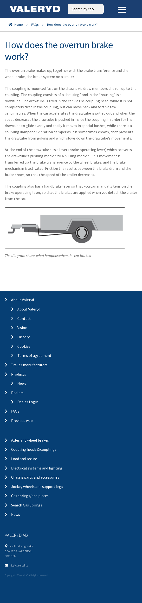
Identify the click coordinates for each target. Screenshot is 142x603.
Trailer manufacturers (29, 364)
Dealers (17, 392)
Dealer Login (27, 401)
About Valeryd (22, 299)
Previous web (22, 420)
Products (18, 374)
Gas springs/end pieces (30, 495)
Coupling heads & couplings (33, 449)
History (23, 337)
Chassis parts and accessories (35, 477)
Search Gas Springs (26, 505)
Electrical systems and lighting (36, 468)
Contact (24, 318)
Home (18, 24)
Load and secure (24, 458)
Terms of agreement (34, 355)
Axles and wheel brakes (30, 440)
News (21, 383)
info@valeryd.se (18, 565)
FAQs (35, 24)
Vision (22, 327)
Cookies (23, 346)
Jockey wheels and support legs (37, 486)
